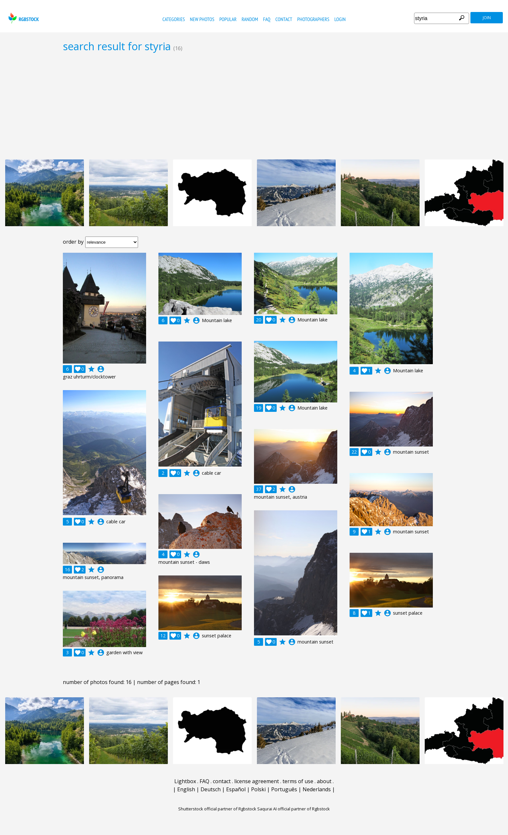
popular (228, 19)
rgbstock (23, 18)
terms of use (298, 781)
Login (340, 19)
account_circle (101, 369)
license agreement (256, 781)
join (487, 17)
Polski (258, 789)
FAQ (267, 19)
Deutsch (211, 789)
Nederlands (317, 789)
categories (173, 19)
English (186, 789)
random (250, 19)
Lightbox (185, 781)
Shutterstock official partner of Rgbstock (217, 809)
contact (283, 19)
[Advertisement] (254, 105)
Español (236, 789)
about (324, 781)
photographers (313, 19)
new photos (202, 19)
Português (284, 789)
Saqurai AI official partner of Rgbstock (293, 809)
